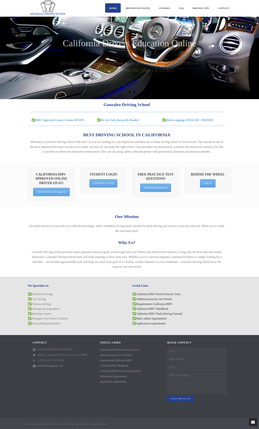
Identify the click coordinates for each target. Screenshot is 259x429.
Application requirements (151, 323)
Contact (224, 8)
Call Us (208, 183)
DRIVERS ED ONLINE (137, 8)
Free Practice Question (155, 187)
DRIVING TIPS (201, 8)
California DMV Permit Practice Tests (158, 294)
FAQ (181, 8)
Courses (164, 8)
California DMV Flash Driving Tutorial (159, 313)
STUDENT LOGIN (103, 183)
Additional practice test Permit (154, 299)
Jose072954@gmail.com (50, 366)
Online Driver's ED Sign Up (51, 192)
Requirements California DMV (154, 304)
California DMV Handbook (152, 308)
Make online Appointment (151, 318)
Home (113, 8)
